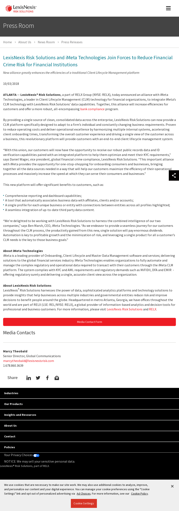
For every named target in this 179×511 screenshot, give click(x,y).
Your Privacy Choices (21, 455)
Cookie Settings (84, 503)
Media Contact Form (89, 322)
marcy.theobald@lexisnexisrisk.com (28, 361)
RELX (152, 309)
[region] (89, 495)
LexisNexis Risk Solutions (125, 309)
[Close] (172, 486)
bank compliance (92, 109)
